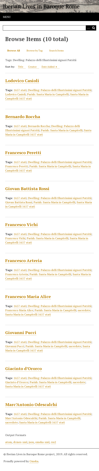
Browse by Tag (35, 50)
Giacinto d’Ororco (23, 368)
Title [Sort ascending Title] (20, 66)
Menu (7, 17)
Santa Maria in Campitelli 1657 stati (28, 314)
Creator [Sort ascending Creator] (32, 66)
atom (8, 442)
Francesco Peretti (23, 152)
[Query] (49, 28)
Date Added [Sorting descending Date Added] (49, 66)
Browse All (13, 50)
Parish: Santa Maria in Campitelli (48, 94)
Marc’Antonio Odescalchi (31, 404)
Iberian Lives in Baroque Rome (41, 6)
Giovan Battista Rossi (27, 188)
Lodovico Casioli (22, 80)
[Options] (88, 28)
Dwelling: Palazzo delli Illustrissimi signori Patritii (59, 90)
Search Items (56, 50)
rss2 (53, 442)
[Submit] (93, 28)
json (31, 442)
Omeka (34, 461)
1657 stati (20, 90)
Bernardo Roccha (22, 116)
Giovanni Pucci (20, 332)
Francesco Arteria (23, 260)
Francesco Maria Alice (28, 296)
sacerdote (84, 310)
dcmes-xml (20, 442)
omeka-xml (42, 442)
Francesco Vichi (21, 224)
